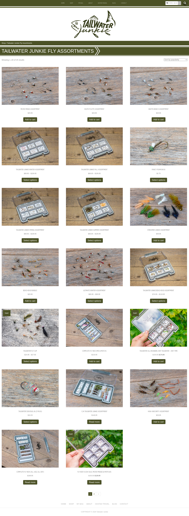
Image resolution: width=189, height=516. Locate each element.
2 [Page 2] (94, 494)
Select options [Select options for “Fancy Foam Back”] (158, 180)
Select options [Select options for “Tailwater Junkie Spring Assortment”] (30, 240)
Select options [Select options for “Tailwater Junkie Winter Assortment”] (30, 180)
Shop (71, 3)
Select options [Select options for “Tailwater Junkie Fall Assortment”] (94, 180)
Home (63, 3)
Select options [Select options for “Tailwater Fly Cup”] (30, 361)
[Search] (185, 3)
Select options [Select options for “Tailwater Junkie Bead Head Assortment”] (158, 301)
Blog (114, 3)
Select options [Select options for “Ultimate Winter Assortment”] (94, 301)
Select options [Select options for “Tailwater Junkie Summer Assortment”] (94, 240)
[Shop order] (175, 59)
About (90, 3)
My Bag (80, 3)
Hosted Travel (102, 3)
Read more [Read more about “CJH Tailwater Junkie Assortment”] (94, 422)
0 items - (171, 3)
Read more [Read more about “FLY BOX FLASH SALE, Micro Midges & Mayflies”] (94, 482)
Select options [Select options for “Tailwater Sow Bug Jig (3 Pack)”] (30, 422)
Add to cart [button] (30, 119)
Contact (124, 3)
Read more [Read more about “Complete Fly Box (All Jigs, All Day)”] (30, 482)
